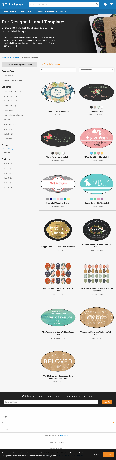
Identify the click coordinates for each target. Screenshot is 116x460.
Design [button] (4, 417)
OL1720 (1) (8, 187)
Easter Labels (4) (10, 106)
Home (4, 57)
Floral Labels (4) (9, 110)
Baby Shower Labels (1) (12, 91)
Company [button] (5, 429)
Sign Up (107, 402)
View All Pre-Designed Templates (19, 65)
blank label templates (12, 43)
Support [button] (5, 423)
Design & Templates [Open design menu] (47, 11)
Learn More (96, 454)
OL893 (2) (7, 173)
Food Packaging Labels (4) (13, 115)
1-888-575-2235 (65, 435)
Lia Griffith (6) (8, 134)
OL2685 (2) (8, 178)
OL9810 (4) (8, 164)
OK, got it (109, 454)
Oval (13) (7, 153)
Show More (8, 139)
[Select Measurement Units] (58, 448)
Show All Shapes (8, 149)
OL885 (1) (7, 183)
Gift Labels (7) (9, 120)
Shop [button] (4, 410)
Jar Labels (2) (8, 129)
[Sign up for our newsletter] (51, 402)
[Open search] (97, 4)
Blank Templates (9, 76)
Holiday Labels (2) (10, 124)
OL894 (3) (7, 169)
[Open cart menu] (111, 4)
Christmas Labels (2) (11, 96)
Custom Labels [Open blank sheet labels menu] (27, 11)
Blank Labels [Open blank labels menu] (10, 11)
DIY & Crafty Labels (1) (12, 101)
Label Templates (13, 57)
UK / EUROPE (60, 442)
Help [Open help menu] (63, 11)
